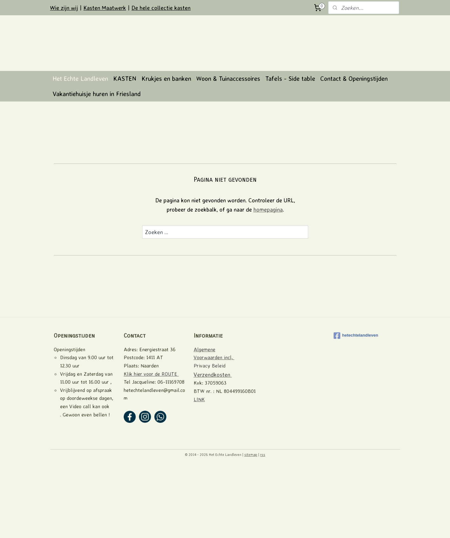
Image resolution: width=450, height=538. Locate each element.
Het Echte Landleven (80, 150)
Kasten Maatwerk (104, 7)
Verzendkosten (213, 446)
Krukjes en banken (166, 150)
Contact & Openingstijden (354, 150)
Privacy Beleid (209, 437)
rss (262, 526)
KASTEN (124, 150)
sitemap (250, 526)
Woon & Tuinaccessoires (228, 150)
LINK (199, 471)
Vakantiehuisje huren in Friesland (96, 165)
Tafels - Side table (290, 150)
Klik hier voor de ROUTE (151, 445)
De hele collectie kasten (160, 7)
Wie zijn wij (64, 7)
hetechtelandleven (356, 407)
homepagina (267, 280)
